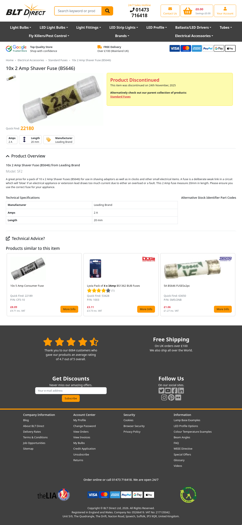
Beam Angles (182, 437)
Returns (78, 460)
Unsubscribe (81, 454)
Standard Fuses (58, 60)
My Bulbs (79, 443)
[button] (232, 284)
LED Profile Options (186, 426)
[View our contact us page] (170, 11)
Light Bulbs (19, 27)
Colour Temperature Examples (193, 431)
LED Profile (155, 27)
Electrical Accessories (193, 36)
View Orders (81, 431)
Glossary (179, 460)
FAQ (176, 443)
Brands (121, 36)
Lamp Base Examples (187, 420)
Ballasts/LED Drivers (192, 27)
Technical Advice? (25, 238)
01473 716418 (139, 12)
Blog (26, 420)
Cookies (128, 420)
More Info (69, 309)
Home (9, 60)
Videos (178, 466)
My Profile (79, 420)
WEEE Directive (183, 448)
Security (129, 415)
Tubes (224, 27)
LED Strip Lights (122, 27)
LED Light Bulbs (52, 27)
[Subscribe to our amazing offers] (71, 390)
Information (182, 415)
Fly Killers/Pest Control (48, 36)
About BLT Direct (33, 426)
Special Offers (182, 454)
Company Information (39, 415)
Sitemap (28, 448)
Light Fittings (87, 27)
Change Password (84, 426)
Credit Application (84, 448)
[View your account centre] (225, 11)
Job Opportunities (34, 443)
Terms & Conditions (35, 437)
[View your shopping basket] (197, 11)
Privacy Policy (132, 431)
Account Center (84, 415)
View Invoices (81, 437)
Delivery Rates (32, 431)
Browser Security (134, 426)
